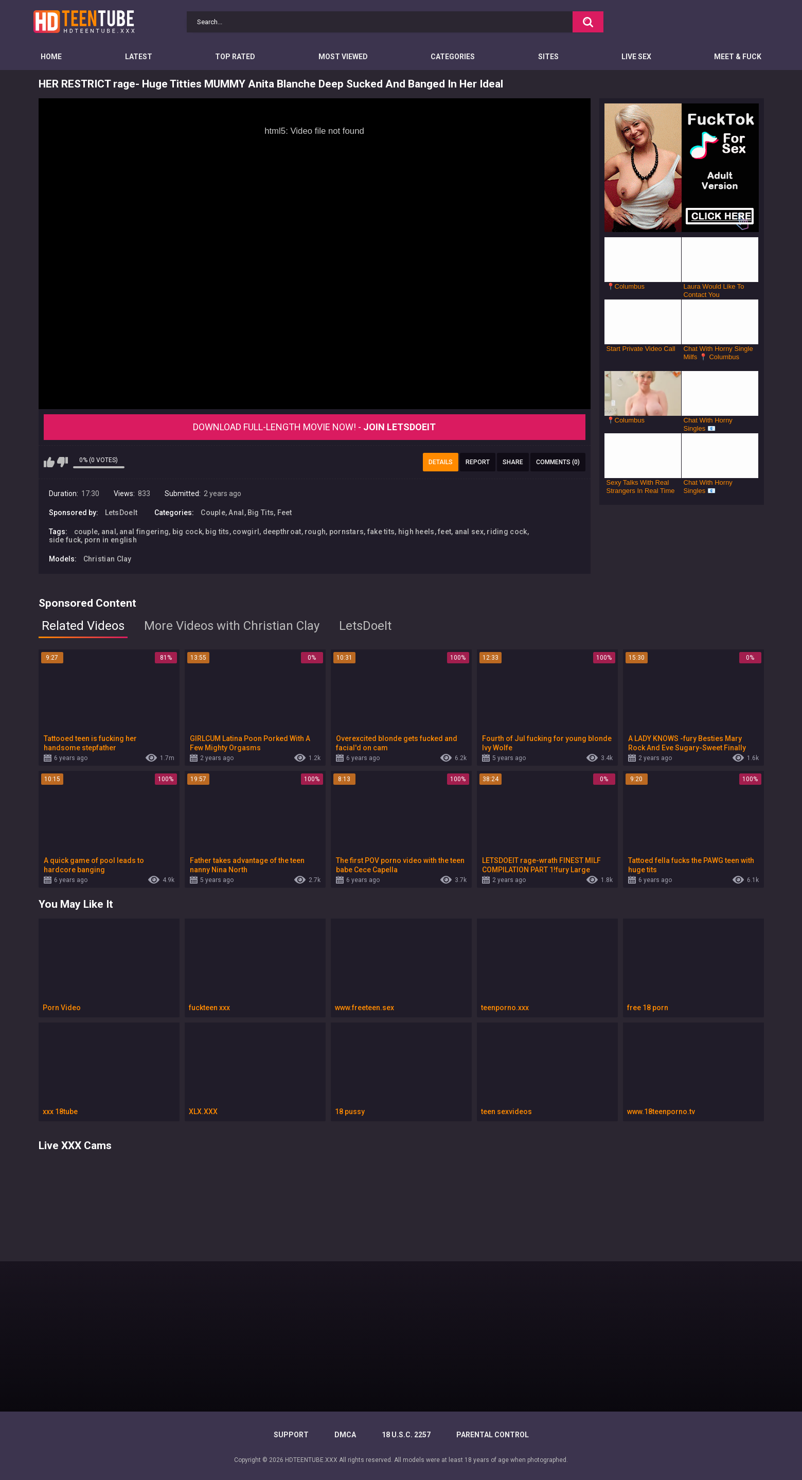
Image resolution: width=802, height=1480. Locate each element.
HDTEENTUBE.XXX (311, 1460)
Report (478, 462)
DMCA (345, 1435)
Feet (284, 512)
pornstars (346, 531)
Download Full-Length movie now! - (314, 426)
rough (315, 531)
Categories (453, 56)
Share (513, 462)
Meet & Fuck (737, 56)
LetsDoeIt (121, 512)
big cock (187, 531)
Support (291, 1435)
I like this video (49, 462)
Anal (236, 512)
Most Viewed (343, 56)
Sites (548, 56)
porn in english (110, 540)
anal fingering (144, 531)
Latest (138, 56)
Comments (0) (558, 462)
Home (51, 56)
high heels (416, 531)
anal (108, 531)
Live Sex (636, 56)
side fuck (65, 540)
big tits (217, 531)
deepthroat (282, 531)
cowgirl (246, 531)
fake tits (381, 531)
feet (444, 531)
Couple (213, 512)
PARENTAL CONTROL (492, 1435)
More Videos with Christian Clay (231, 626)
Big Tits (260, 512)
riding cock (507, 531)
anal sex (469, 531)
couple (86, 531)
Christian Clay (107, 559)
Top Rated (235, 56)
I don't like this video (62, 462)
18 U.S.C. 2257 (406, 1435)
